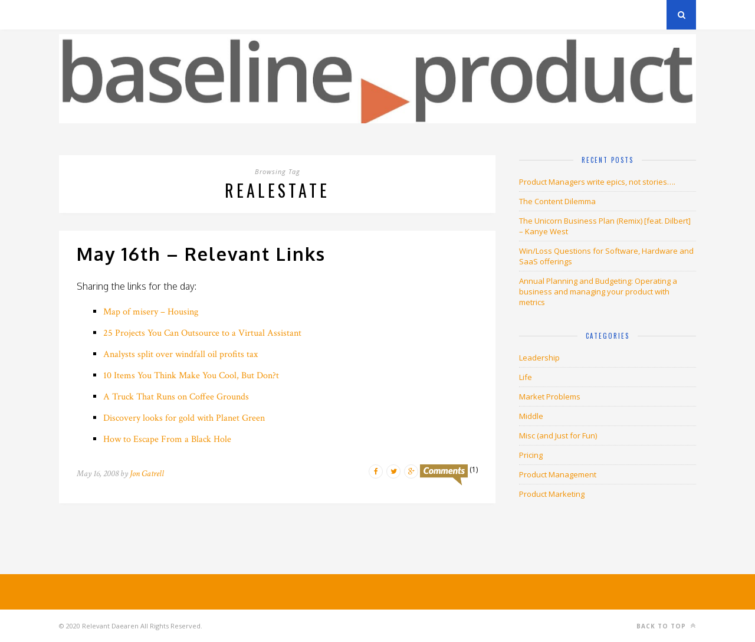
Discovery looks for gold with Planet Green (184, 418)
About (200, 14)
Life (525, 377)
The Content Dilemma (557, 201)
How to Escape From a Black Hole (167, 439)
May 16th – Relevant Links (201, 254)
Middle (531, 416)
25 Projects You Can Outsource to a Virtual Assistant (202, 333)
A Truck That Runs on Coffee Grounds (176, 397)
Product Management (557, 474)
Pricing (531, 455)
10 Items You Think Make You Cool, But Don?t (191, 375)
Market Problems (549, 396)
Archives (76, 14)
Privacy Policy (140, 14)
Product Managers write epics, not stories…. (597, 181)
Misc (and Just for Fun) (558, 435)
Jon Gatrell (147, 473)
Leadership (539, 357)
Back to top (666, 625)
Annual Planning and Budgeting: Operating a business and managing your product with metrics (598, 291)
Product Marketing (552, 494)
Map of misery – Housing (150, 312)
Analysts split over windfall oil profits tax (180, 354)
